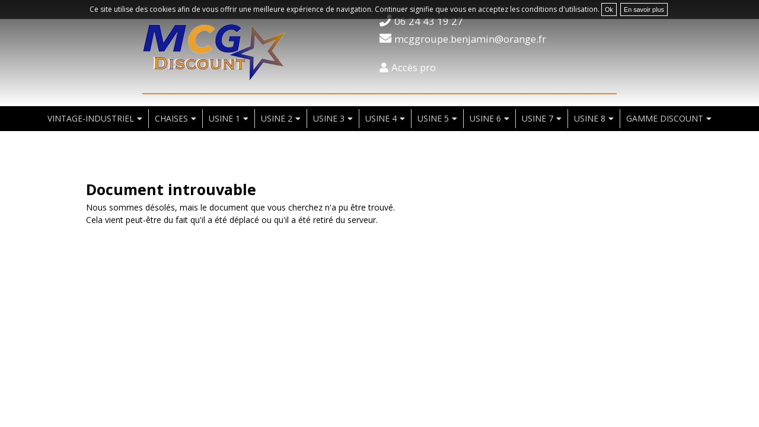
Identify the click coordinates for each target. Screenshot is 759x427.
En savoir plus (644, 9)
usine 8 (589, 118)
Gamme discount (664, 118)
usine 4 (381, 118)
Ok (609, 9)
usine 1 (224, 118)
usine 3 (329, 118)
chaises (171, 118)
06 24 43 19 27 (428, 21)
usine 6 (485, 118)
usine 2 (276, 118)
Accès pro (413, 67)
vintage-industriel (90, 118)
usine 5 (433, 118)
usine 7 (537, 118)
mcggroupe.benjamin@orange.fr (470, 39)
